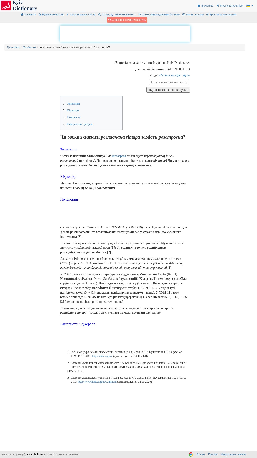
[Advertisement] (125, 34)
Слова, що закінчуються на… (117, 14)
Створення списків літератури (127, 19)
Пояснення (71, 117)
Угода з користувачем (233, 454)
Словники (28, 14)
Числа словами (193, 14)
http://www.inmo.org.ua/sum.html (97, 381)
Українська (29, 47)
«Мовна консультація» (174, 75)
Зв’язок (200, 454)
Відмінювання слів (51, 14)
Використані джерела (78, 123)
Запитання (71, 103)
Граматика (205, 5)
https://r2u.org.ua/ (102, 356)
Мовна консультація (229, 5)
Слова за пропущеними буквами (159, 14)
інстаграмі (119, 156)
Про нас (213, 454)
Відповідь (71, 110)
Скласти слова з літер (80, 14)
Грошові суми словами (221, 14)
